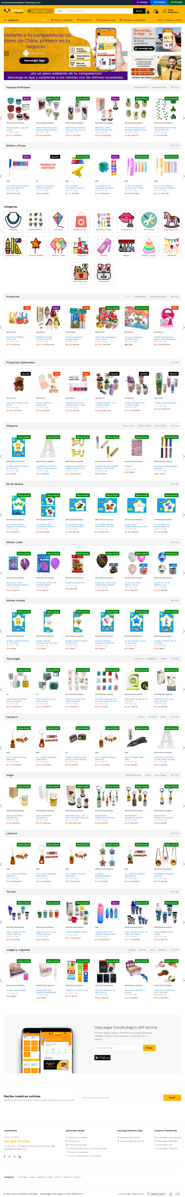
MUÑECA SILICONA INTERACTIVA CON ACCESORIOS (44, 338)
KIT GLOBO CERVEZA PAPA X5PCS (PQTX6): (104, 525)
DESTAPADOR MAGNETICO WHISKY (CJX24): (134, 817)
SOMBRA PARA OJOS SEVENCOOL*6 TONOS (105, 404)
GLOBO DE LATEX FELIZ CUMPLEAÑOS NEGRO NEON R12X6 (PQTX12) (105, 584)
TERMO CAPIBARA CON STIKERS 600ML (135, 404)
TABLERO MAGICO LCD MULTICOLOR (105, 991)
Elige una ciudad (40, 11)
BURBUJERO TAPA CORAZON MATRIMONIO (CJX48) (46, 991)
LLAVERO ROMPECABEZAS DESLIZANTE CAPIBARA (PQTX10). (105, 875)
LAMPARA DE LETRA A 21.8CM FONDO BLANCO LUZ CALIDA (46, 467)
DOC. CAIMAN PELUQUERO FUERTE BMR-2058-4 (75, 187)
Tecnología (22, 1177)
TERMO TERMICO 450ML (76, 932)
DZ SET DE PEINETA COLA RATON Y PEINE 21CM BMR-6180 (134, 187)
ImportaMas (70, 332)
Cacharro (77, 1177)
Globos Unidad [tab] (144, 426)
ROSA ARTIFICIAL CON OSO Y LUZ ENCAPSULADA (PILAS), (77, 817)
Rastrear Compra (174, 20)
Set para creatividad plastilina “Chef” (133, 338)
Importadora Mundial (16, 123)
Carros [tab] (152, 950)
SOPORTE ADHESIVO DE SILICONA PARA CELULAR (106, 700)
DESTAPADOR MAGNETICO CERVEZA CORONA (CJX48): (163, 817)
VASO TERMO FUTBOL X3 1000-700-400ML (136, 933)
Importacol (11, 332)
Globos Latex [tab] (128, 426)
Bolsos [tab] (163, 717)
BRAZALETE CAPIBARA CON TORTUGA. (164, 991)
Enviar (149, 1048)
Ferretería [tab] (153, 717)
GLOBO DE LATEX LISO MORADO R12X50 (46, 584)
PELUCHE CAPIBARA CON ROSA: (47, 404)
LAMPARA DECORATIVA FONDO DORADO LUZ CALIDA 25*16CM (75, 467)
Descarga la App (106, 20)
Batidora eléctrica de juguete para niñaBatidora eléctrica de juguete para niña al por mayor (165, 338)
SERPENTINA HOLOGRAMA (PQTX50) (165, 467)
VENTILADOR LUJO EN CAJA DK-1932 (46, 700)
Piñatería (67, 1177)
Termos (58, 1177)
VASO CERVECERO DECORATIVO (14, 817)
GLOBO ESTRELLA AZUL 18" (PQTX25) (135, 642)
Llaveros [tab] (141, 717)
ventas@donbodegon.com (15, 1149)
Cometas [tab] (131, 950)
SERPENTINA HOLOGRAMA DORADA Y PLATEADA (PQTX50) (106, 467)
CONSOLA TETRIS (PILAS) (77, 990)
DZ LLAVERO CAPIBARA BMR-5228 (17, 758)
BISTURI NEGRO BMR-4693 (134, 758)
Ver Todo (175, 87)
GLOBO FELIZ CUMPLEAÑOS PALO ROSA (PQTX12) (136, 525)
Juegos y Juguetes (37, 1177)
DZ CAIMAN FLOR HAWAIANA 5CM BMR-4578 (104, 187)
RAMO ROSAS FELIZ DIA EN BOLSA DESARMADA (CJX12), (46, 129)
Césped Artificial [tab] (141, 87)
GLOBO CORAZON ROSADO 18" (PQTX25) (104, 642)
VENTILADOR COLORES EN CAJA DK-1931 (17, 700)
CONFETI (129, 466)
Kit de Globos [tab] (160, 426)
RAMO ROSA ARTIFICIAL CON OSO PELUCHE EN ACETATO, (76, 129)
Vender (160, 20)
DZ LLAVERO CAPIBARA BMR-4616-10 (135, 875)
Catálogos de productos (133, 20)
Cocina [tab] (148, 775)
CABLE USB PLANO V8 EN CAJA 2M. (136, 700)
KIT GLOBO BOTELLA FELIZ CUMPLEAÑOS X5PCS (75, 525)
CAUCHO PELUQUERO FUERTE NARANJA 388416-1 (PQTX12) (45, 187)
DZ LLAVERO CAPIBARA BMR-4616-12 (46, 758)
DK (37, 181)
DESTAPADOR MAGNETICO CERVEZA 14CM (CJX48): (104, 817)
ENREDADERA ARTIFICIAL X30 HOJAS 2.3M (165, 129)
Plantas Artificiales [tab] (133, 775)
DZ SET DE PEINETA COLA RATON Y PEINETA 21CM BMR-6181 (164, 187)
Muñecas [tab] (162, 950)
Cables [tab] (163, 659)
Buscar (139, 11)
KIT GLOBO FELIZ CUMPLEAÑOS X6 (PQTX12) (162, 525)
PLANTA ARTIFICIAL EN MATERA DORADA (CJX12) (135, 129)
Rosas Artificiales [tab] (159, 87)
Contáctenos (84, 20)
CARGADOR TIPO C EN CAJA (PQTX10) (164, 700)
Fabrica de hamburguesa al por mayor (105, 338)
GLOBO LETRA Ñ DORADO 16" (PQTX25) (18, 467)
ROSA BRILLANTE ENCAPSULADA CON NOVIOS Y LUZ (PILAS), (105, 129)
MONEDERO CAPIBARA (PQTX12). (164, 875)
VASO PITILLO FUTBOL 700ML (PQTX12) (46, 933)
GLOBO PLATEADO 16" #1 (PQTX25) (165, 642)
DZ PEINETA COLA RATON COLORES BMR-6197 (18, 187)
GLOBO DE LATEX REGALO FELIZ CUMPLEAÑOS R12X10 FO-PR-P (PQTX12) (136, 584)
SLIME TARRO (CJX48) (16, 990)
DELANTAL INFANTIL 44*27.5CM (16, 338)
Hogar (49, 1177)
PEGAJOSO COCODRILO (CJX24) (135, 991)
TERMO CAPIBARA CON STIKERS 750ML (164, 404)
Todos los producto (62, 20)
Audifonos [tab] (139, 659)
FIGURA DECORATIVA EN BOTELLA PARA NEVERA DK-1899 (76, 758)
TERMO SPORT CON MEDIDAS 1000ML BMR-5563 (105, 933)
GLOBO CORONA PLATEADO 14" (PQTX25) (46, 642)
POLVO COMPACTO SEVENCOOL (74, 404)
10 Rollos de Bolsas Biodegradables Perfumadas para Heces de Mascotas (76, 338)
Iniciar (170, 10)
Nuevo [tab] (128, 297)
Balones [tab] (142, 950)
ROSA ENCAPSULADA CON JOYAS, (18, 129)
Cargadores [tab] (152, 659)
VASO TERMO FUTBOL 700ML (164, 933)
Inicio (44, 20)
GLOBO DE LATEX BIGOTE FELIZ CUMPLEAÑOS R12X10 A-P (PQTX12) (165, 584)
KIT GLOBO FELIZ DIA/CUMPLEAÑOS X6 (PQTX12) (45, 525)
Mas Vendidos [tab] (140, 297)
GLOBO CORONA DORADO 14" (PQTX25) (77, 642)
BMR (8, 181)
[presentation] (6, 53)
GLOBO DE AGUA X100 (75, 583)
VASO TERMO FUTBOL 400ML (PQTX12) (16, 933)
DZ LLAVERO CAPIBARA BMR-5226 (105, 758)
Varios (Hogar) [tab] (160, 775)
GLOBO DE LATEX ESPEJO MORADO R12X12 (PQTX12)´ (17, 584)
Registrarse (173, 12)
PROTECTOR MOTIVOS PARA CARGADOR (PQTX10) (75, 700)
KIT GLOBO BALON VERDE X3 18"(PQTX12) (16, 525)
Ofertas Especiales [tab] (158, 297)
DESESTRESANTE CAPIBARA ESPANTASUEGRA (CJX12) (17, 404)
